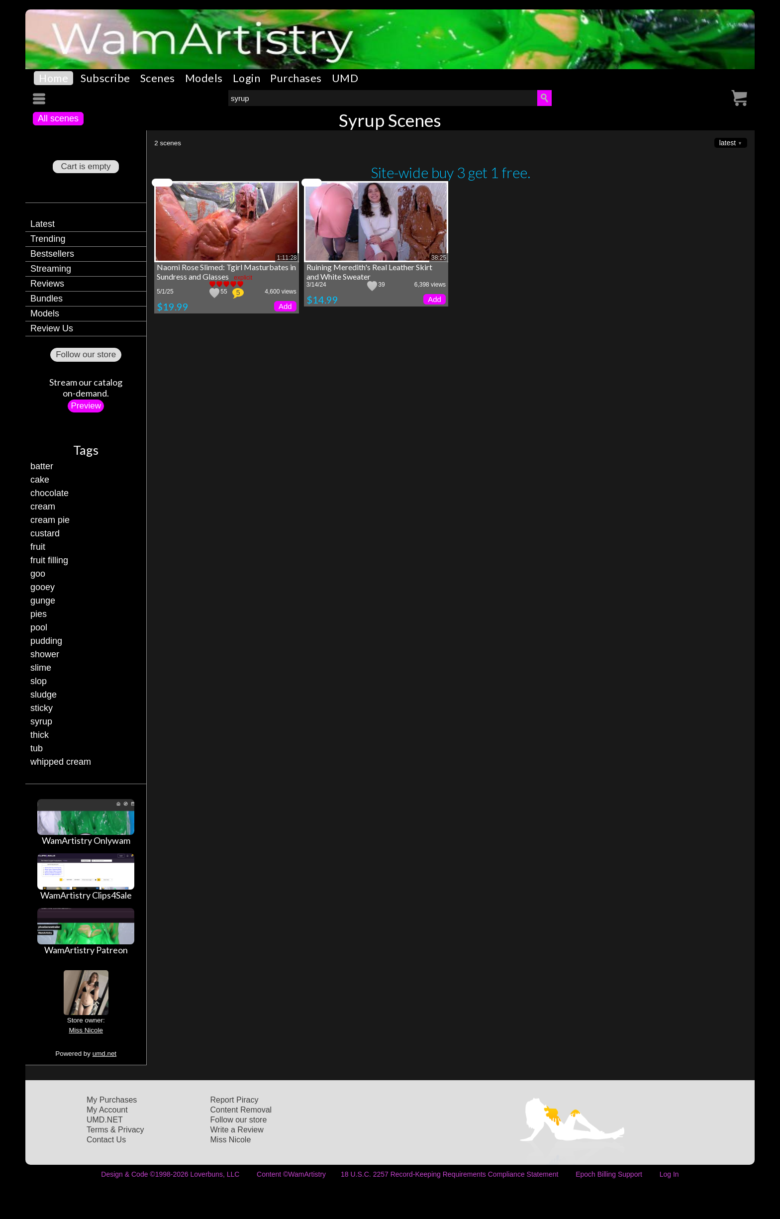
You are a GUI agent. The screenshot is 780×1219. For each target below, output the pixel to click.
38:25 (438, 257)
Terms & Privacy (115, 1129)
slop (38, 681)
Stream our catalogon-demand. (85, 388)
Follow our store (86, 354)
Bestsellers (52, 254)
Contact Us (106, 1139)
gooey (42, 587)
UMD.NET (105, 1120)
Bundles (46, 299)
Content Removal (241, 1110)
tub (36, 748)
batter (41, 466)
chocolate (49, 493)
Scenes (157, 78)
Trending (47, 239)
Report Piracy (234, 1100)
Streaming (50, 269)
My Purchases (112, 1100)
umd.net (104, 1053)
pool (38, 627)
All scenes (58, 118)
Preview (85, 405)
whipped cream (60, 762)
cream (42, 506)
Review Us (51, 328)
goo (37, 574)
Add (285, 306)
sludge (43, 695)
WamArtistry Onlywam (86, 840)
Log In (669, 1174)
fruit (37, 547)
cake (39, 480)
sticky (41, 708)
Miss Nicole (85, 1030)
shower (44, 654)
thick (39, 735)
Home (53, 78)
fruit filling (49, 560)
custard (45, 533)
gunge (42, 601)
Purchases (296, 78)
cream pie (50, 520)
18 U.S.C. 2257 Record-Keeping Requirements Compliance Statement (449, 1174)
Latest (42, 224)
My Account (107, 1110)
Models (204, 78)
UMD (345, 78)
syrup (41, 721)
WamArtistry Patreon (86, 949)
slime (40, 668)
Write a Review (237, 1129)
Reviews (47, 284)
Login (247, 78)
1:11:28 (287, 257)
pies (38, 614)
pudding (46, 641)
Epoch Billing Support (609, 1174)
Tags (85, 449)
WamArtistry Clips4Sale (86, 895)
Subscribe (105, 78)
